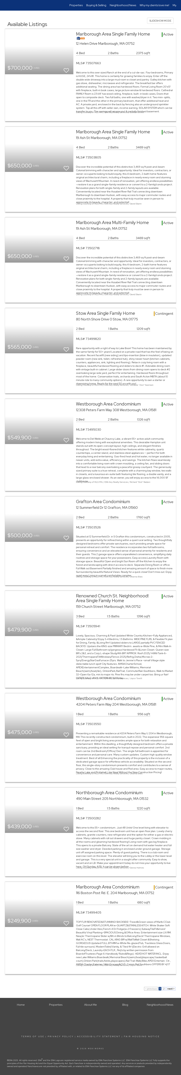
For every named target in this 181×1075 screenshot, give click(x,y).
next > (170, 988)
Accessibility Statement (99, 1036)
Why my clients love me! (154, 5)
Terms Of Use (32, 1036)
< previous (151, 988)
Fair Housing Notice (142, 1036)
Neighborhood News (123, 5)
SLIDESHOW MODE (160, 20)
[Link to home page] (6, 5)
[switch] (66, 69)
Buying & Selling (96, 5)
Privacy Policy (61, 1036)
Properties (76, 5)
